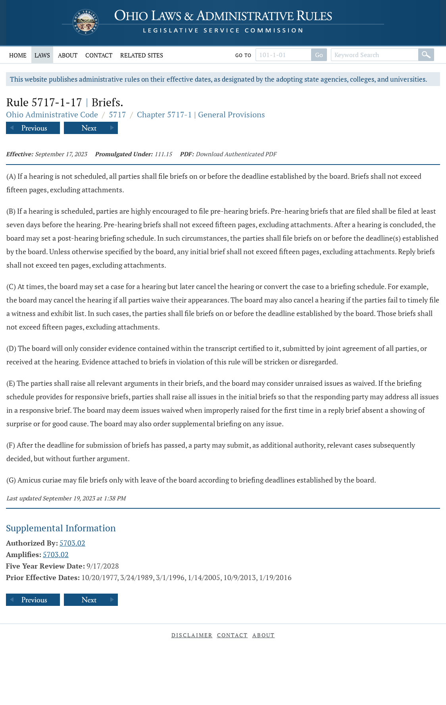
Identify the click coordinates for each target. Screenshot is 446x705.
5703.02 (72, 543)
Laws (42, 55)
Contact (98, 55)
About (67, 55)
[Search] (426, 54)
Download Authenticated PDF (236, 154)
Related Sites (141, 55)
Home (18, 55)
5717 (117, 114)
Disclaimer (192, 635)
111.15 (163, 154)
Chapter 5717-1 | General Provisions (201, 114)
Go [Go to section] (319, 54)
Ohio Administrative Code (52, 114)
